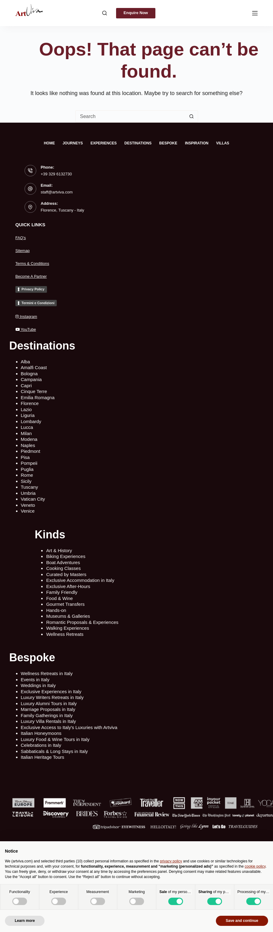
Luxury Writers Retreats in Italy (52, 697)
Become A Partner (34, 276)
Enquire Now (135, 12)
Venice (28, 511)
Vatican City (33, 499)
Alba (25, 361)
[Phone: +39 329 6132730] (30, 171)
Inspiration (196, 143)
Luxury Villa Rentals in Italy (48, 721)
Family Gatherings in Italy (47, 715)
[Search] (99, 13)
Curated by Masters (66, 574)
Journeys (73, 143)
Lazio (26, 409)
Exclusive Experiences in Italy (51, 691)
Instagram (28, 316)
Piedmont (30, 451)
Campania (31, 379)
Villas (222, 143)
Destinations (137, 143)
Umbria (28, 493)
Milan (26, 433)
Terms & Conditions (35, 263)
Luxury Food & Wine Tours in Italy (55, 739)
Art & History (59, 550)
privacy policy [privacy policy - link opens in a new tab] (171, 861)
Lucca (27, 427)
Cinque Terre (34, 391)
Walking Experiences (67, 628)
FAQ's (21, 237)
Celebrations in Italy (41, 745)
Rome (27, 475)
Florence (30, 403)
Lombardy (31, 421)
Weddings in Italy (38, 685)
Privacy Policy (33, 289)
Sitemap (23, 250)
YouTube (27, 329)
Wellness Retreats (64, 634)
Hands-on (56, 610)
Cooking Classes (63, 568)
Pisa (25, 457)
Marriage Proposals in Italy (48, 709)
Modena (29, 439)
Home (49, 143)
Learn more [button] (25, 921)
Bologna (29, 373)
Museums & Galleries (68, 616)
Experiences (104, 143)
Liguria (28, 415)
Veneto (28, 505)
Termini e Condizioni (37, 303)
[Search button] (191, 116)
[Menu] (255, 13)
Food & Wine (59, 598)
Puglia (27, 469)
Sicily (26, 481)
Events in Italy (35, 679)
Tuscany (29, 487)
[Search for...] (130, 116)
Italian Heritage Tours (42, 757)
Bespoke (168, 143)
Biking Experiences (65, 556)
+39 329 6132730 (56, 174)
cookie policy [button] (255, 866)
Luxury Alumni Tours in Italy (49, 703)
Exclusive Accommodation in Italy (80, 580)
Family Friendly (61, 592)
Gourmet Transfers (65, 604)
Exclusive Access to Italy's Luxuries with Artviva (69, 727)
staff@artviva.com (57, 192)
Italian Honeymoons (41, 733)
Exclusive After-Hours (68, 586)
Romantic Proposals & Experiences (82, 622)
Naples (28, 445)
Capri (26, 385)
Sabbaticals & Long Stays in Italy (54, 751)
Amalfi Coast (34, 367)
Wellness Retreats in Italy (47, 673)
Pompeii (29, 463)
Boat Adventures (63, 562)
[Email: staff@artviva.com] (30, 189)
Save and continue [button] (242, 921)
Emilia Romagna (38, 397)
